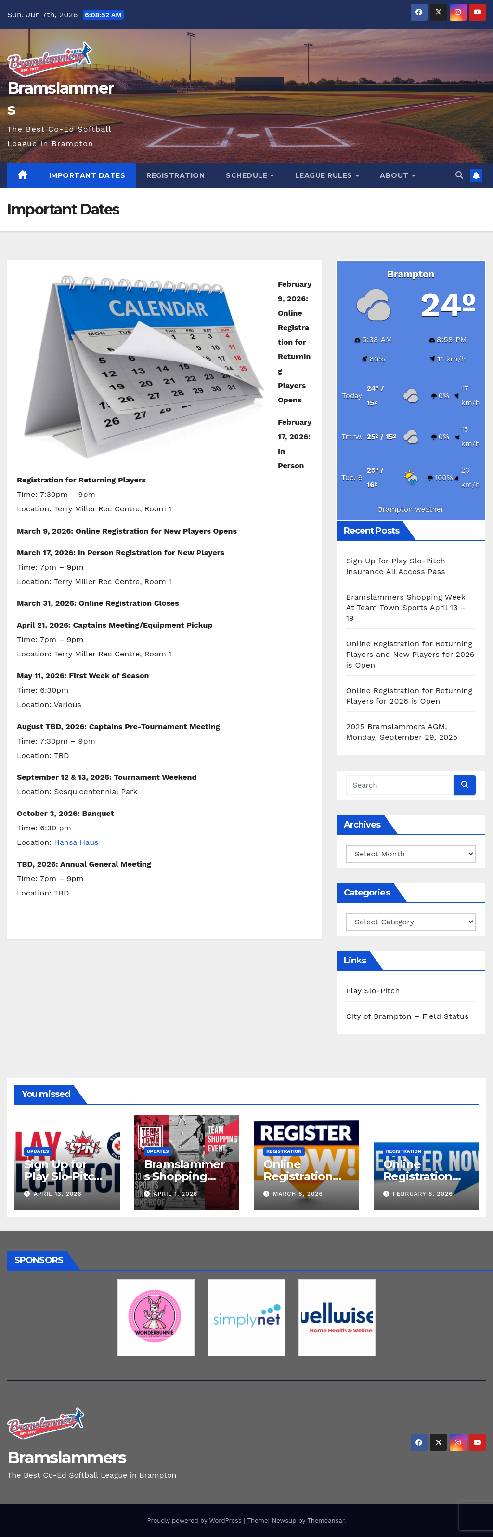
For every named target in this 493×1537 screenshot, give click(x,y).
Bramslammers (66, 1457)
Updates (38, 1151)
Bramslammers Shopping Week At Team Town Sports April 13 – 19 (406, 607)
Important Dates (87, 175)
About (395, 175)
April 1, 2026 (175, 1193)
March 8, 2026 (298, 1193)
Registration (175, 175)
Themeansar (325, 1520)
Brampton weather (411, 509)
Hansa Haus (76, 842)
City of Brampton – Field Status (407, 1016)
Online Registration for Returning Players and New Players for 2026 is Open (410, 654)
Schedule (248, 175)
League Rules (325, 175)
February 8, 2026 (422, 1193)
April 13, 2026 (58, 1193)
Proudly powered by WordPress (195, 1520)
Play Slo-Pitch (373, 990)
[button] (459, 175)
